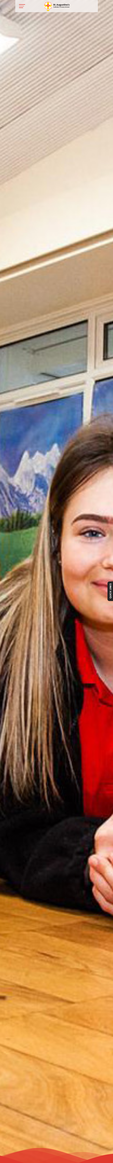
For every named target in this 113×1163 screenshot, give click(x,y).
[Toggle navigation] (22, 6)
